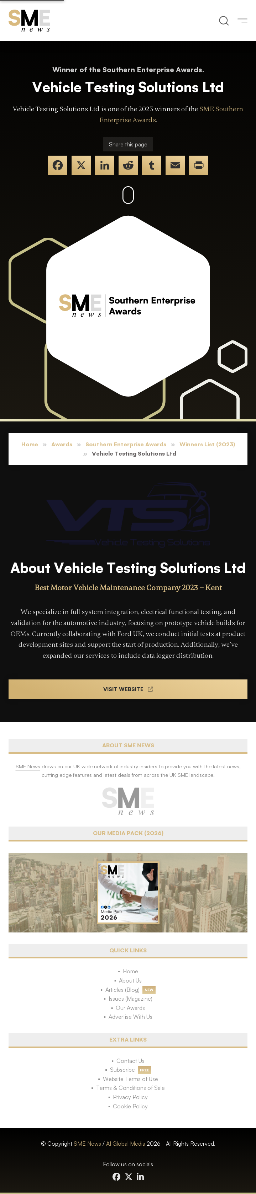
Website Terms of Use (130, 1078)
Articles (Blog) (122, 989)
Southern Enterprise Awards (125, 444)
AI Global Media (125, 1143)
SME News (87, 1143)
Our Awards (130, 1007)
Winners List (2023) (207, 444)
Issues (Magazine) (130, 998)
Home (29, 444)
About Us (130, 980)
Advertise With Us (130, 1016)
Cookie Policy (130, 1106)
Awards (61, 444)
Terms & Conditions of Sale (130, 1087)
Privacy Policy (130, 1097)
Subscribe (122, 1069)
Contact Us (130, 1060)
